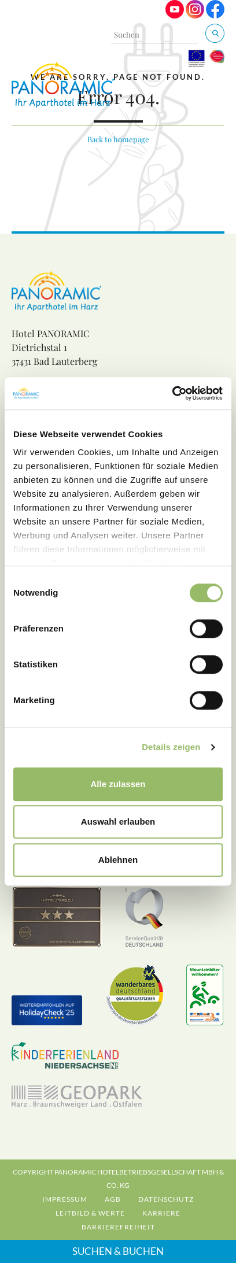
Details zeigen (171, 747)
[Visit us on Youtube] (174, 15)
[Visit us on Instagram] (195, 15)
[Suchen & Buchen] (214, 33)
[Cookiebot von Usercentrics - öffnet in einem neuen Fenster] (172, 393)
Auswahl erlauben (118, 821)
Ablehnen (118, 860)
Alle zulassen (117, 784)
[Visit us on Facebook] (215, 15)
